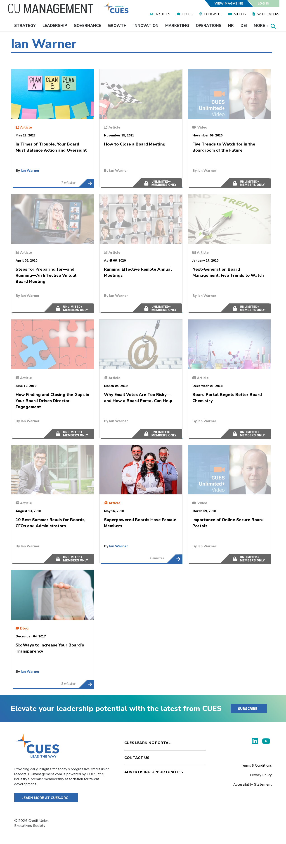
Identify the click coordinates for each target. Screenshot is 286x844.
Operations (208, 25)
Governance (87, 25)
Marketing (177, 25)
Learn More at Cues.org (45, 798)
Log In (263, 3)
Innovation (145, 25)
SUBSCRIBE (247, 708)
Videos (240, 14)
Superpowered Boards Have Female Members (174, 558)
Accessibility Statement (252, 784)
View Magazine (229, 3)
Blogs (187, 14)
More (261, 25)
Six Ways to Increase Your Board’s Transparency (86, 684)
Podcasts (213, 14)
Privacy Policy (261, 775)
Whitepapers (268, 14)
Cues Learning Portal (147, 742)
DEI (244, 25)
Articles (163, 14)
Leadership (55, 25)
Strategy (25, 25)
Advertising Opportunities (153, 772)
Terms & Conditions (256, 765)
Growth (117, 25)
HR (231, 25)
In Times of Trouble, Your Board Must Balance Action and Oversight (86, 183)
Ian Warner (30, 170)
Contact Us (136, 757)
